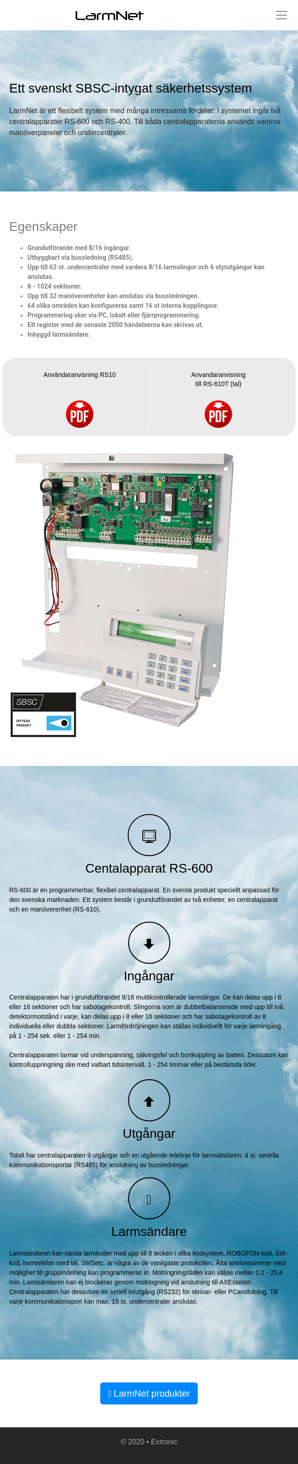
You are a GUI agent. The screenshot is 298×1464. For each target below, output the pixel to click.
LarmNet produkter (149, 1393)
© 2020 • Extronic (148, 1442)
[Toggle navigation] (281, 15)
